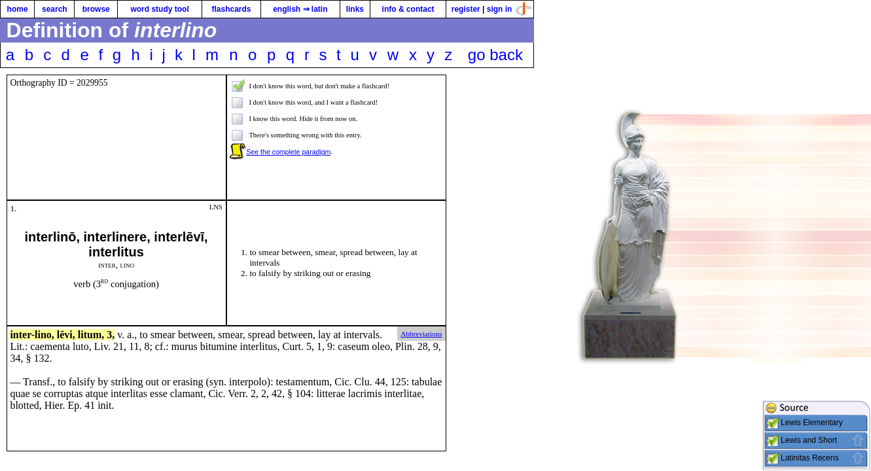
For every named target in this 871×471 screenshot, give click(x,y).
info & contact (408, 9)
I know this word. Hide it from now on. (303, 118)
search (54, 9)
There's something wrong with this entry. (305, 135)
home (17, 9)
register (466, 9)
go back (495, 54)
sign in (499, 9)
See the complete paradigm (288, 152)
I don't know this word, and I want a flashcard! (313, 102)
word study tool (159, 9)
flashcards (231, 9)
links (355, 9)
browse (96, 9)
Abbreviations (421, 334)
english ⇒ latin (300, 9)
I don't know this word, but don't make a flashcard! (319, 86)
